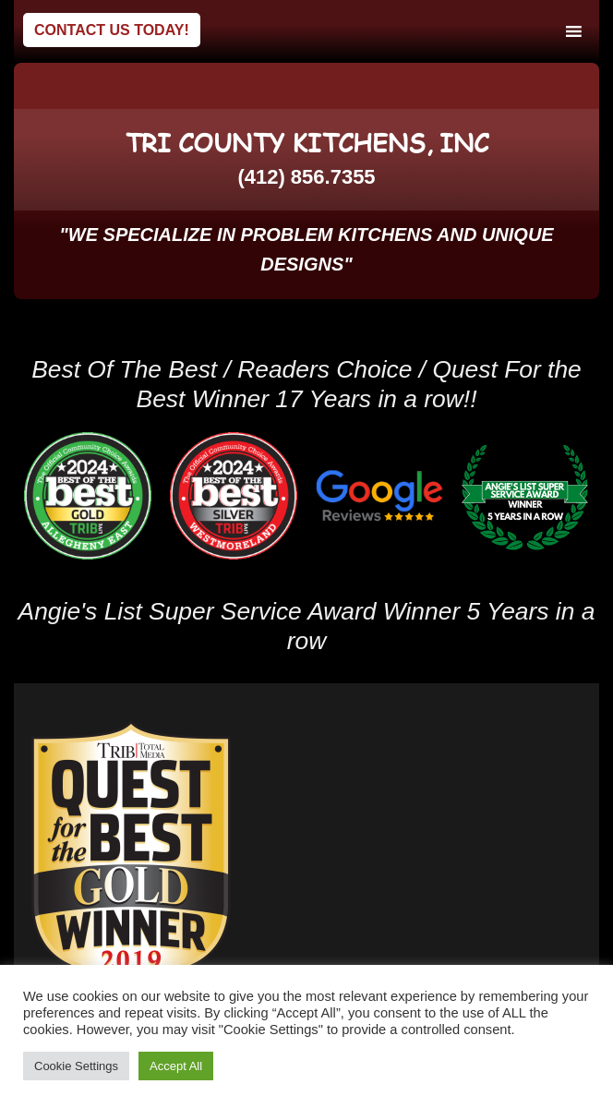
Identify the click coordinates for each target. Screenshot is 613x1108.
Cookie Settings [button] (76, 1066)
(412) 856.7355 (306, 176)
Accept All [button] (176, 1066)
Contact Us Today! (111, 30)
